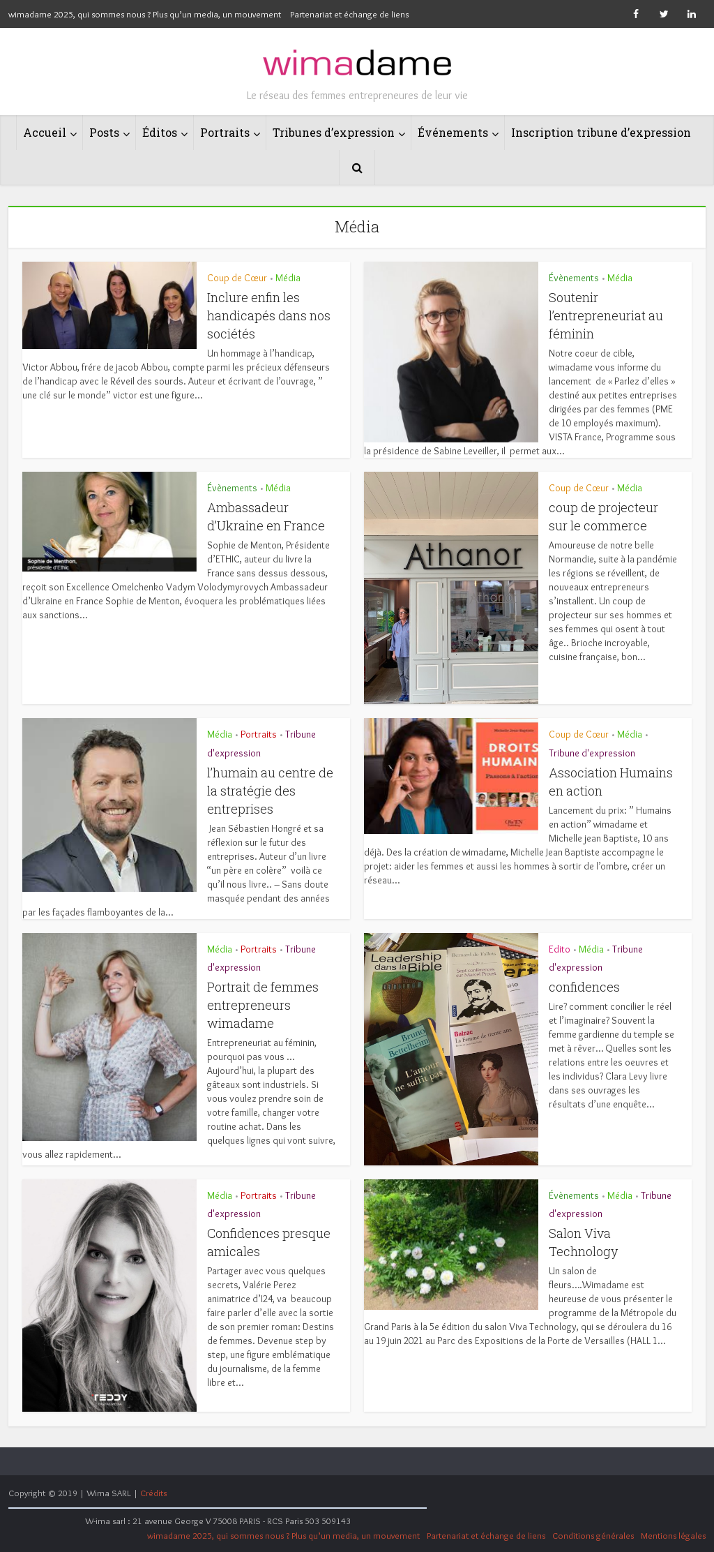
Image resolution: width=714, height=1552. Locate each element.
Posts (104, 132)
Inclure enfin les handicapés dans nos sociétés (269, 315)
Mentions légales (673, 1535)
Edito (559, 949)
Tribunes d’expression (334, 132)
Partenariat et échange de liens (349, 14)
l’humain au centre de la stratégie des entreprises (270, 790)
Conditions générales (593, 1535)
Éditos (159, 132)
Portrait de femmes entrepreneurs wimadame (263, 1004)
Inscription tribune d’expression (601, 132)
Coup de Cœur (237, 277)
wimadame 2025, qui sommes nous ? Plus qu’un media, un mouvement (144, 14)
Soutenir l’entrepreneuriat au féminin (606, 315)
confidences (584, 986)
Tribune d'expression (592, 753)
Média (288, 277)
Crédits (153, 1492)
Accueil (44, 132)
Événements (453, 132)
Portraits (225, 132)
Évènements (574, 277)
